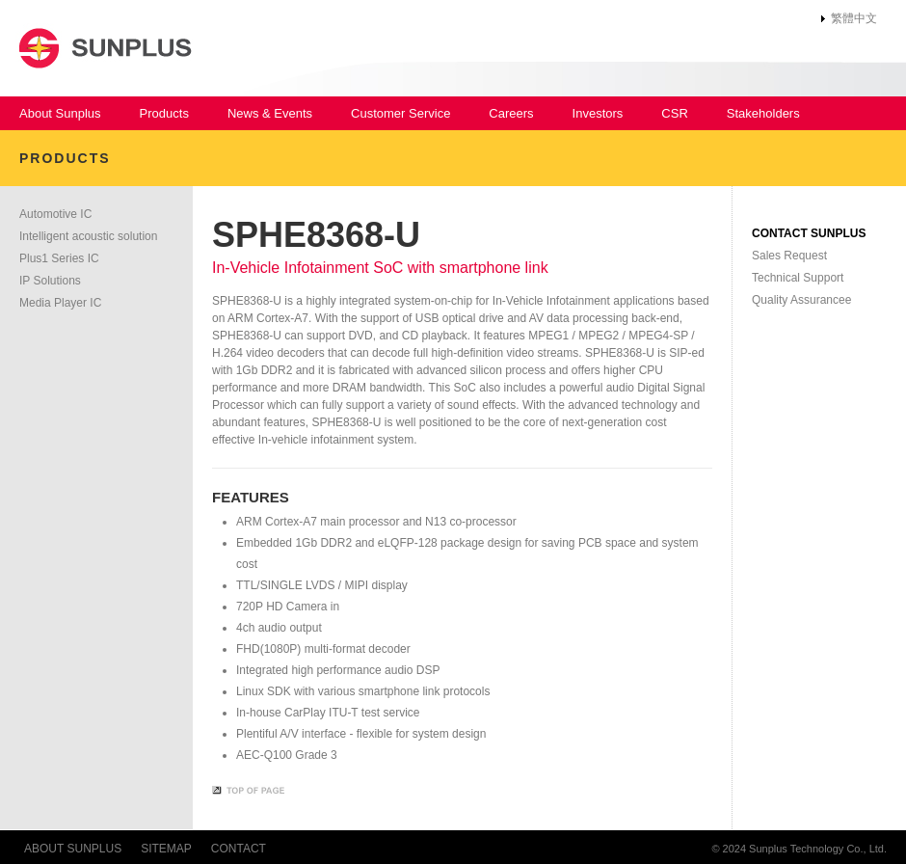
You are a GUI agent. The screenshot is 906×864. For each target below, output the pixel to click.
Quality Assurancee (801, 300)
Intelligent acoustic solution (88, 236)
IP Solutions (50, 280)
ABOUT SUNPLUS (72, 848)
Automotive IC (55, 214)
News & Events (269, 113)
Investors (598, 113)
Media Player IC (60, 303)
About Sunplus (60, 113)
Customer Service (400, 113)
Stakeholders (763, 113)
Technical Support (797, 277)
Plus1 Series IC (59, 258)
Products (164, 113)
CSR (674, 113)
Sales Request (789, 255)
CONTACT (238, 848)
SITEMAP (166, 848)
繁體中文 (854, 18)
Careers (511, 113)
